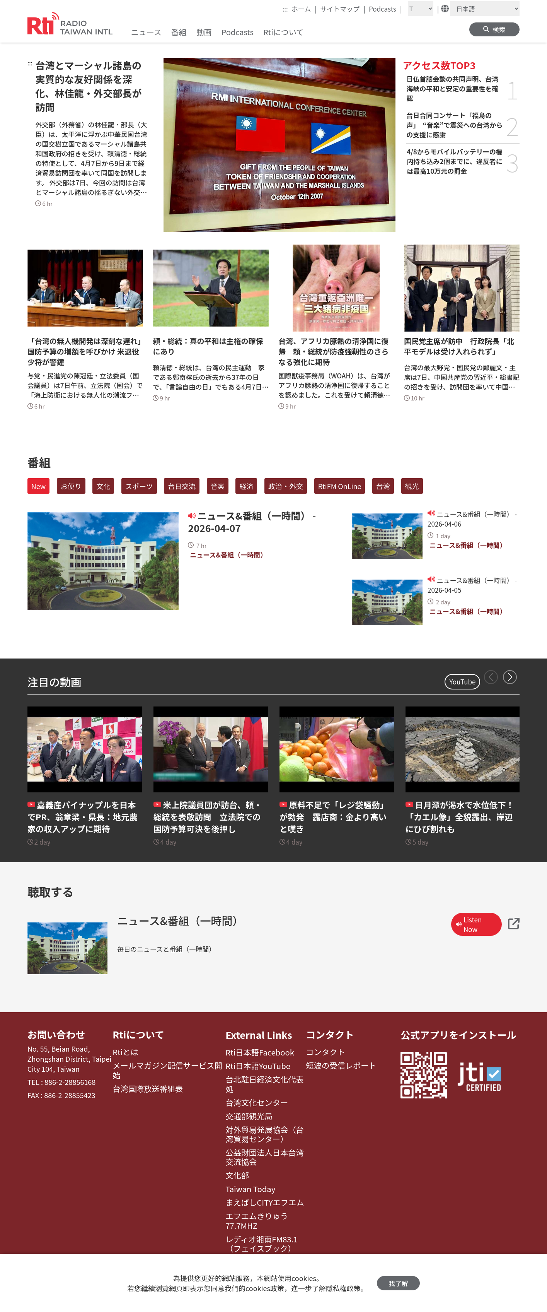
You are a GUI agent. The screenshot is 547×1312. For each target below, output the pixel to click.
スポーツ (139, 486)
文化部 (237, 1175)
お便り (71, 486)
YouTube (462, 681)
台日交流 (182, 486)
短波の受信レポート (341, 1066)
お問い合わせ (56, 1034)
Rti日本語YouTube (257, 1066)
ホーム (304, 8)
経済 (246, 486)
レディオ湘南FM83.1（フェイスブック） (261, 1244)
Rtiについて (138, 1034)
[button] (510, 677)
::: (285, 9)
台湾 (383, 486)
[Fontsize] (420, 8)
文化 (103, 486)
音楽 (218, 486)
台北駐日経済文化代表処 (264, 1084)
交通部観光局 (249, 1116)
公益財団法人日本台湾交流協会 (264, 1157)
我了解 (398, 1283)
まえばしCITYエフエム (264, 1202)
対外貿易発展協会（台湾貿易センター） (264, 1134)
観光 (412, 486)
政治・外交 (285, 486)
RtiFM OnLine (339, 486)
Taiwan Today (250, 1189)
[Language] (485, 8)
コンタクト (330, 1034)
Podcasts (385, 8)
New (38, 486)
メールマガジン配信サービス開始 (167, 1070)
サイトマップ (342, 8)
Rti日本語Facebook (259, 1052)
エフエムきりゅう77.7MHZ (256, 1220)
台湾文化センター (256, 1102)
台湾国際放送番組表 (147, 1089)
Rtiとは (125, 1052)
